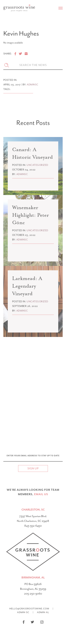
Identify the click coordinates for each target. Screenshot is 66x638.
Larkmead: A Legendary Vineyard (27, 286)
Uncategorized (37, 165)
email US (41, 494)
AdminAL (43, 612)
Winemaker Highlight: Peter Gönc (30, 215)
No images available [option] (13, 42)
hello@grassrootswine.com (29, 608)
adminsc (32, 84)
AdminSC (23, 612)
